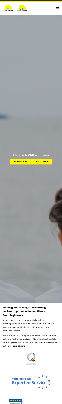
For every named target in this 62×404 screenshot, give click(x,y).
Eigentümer (42, 161)
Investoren (20, 161)
